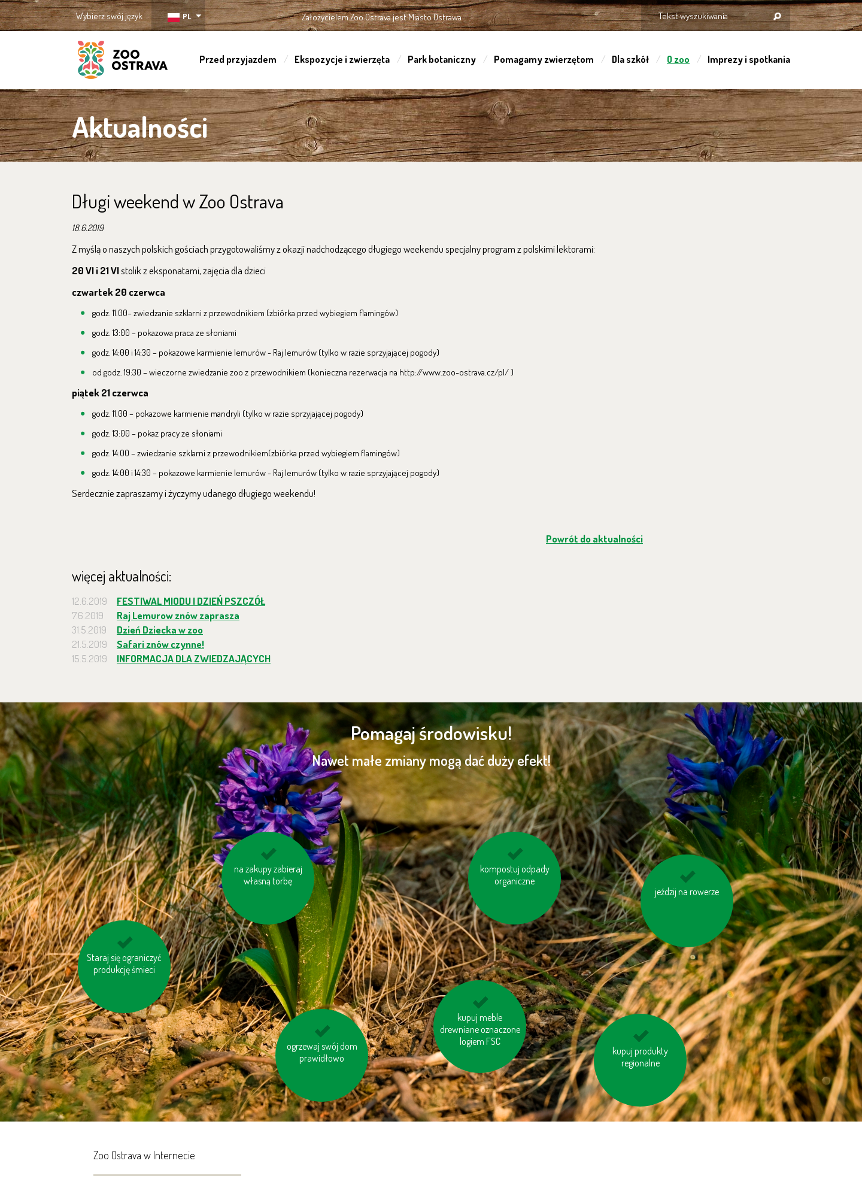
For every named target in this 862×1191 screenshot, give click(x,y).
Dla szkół (630, 59)
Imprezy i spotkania (749, 59)
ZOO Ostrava (123, 62)
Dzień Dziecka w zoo (160, 629)
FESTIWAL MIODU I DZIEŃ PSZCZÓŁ (191, 601)
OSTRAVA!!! (513, 14)
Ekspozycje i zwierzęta (342, 59)
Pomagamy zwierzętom (544, 59)
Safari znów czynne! (160, 644)
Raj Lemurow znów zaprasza (178, 615)
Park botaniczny (442, 59)
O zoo (678, 59)
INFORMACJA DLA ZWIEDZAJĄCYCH (194, 658)
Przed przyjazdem (238, 59)
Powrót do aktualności (594, 538)
